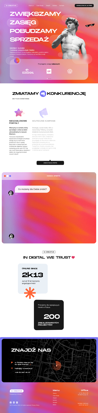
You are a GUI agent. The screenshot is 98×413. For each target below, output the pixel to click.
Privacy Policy (35, 405)
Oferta (31, 5)
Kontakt (61, 5)
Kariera (55, 5)
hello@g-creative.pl (23, 368)
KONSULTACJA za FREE (84, 5)
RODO (54, 404)
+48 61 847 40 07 (22, 372)
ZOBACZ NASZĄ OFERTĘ (50, 163)
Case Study (40, 5)
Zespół (48, 5)
